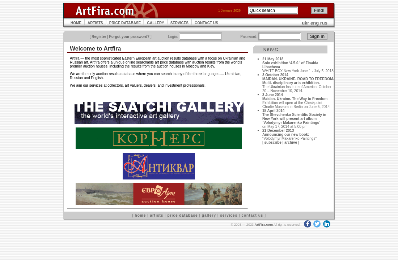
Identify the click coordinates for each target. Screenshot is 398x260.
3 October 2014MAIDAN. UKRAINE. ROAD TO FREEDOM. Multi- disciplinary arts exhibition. (298, 79)
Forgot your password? (129, 37)
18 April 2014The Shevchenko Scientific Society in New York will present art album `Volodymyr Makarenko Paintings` (294, 117)
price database (183, 215)
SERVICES (179, 23)
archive (290, 142)
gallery (209, 215)
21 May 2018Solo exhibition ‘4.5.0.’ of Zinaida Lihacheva (290, 63)
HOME (76, 23)
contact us (252, 215)
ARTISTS (95, 23)
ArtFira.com (263, 224)
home (140, 215)
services (228, 215)
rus (323, 23)
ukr (305, 23)
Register (99, 37)
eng (314, 23)
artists (156, 215)
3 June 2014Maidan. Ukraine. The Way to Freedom (294, 97)
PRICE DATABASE (125, 23)
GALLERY (155, 23)
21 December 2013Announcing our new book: (285, 132)
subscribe (272, 142)
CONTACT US (206, 23)
